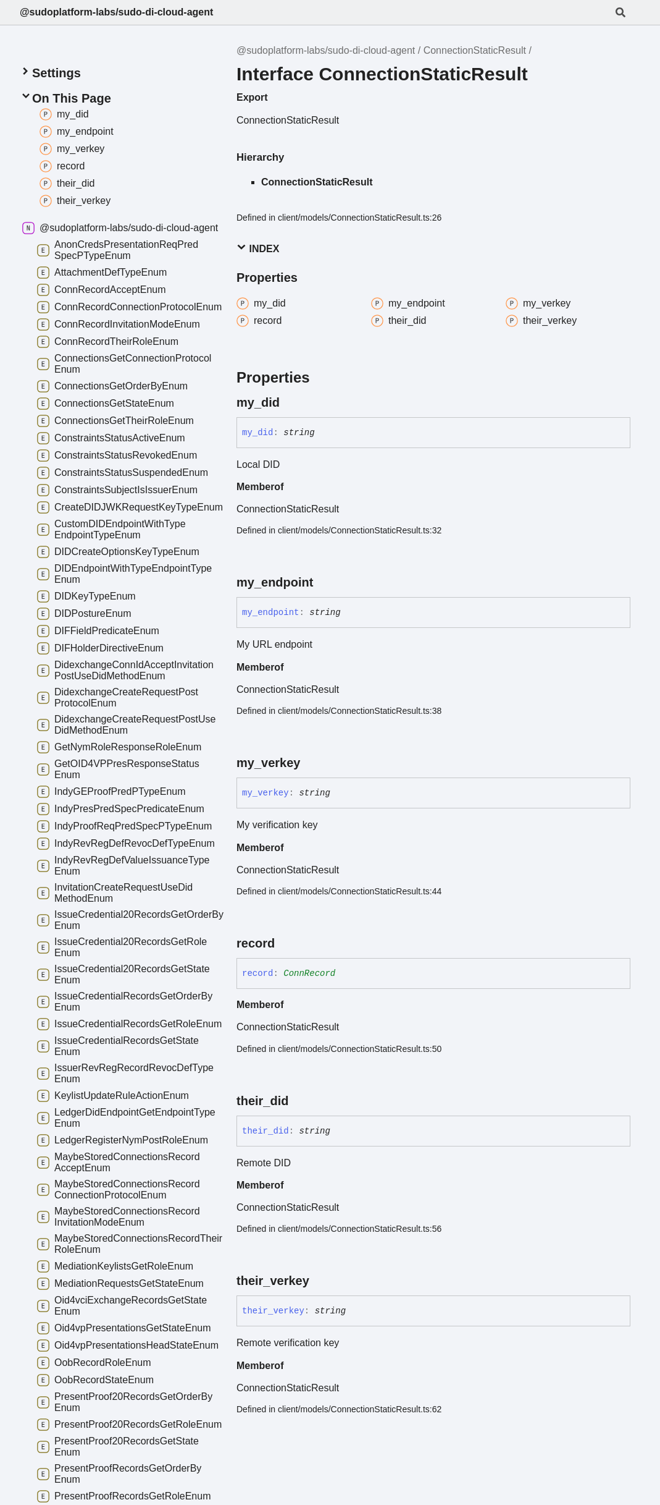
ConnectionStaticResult (475, 50)
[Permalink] (291, 402)
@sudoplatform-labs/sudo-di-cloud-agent (116, 12)
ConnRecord (309, 973)
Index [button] (257, 248)
